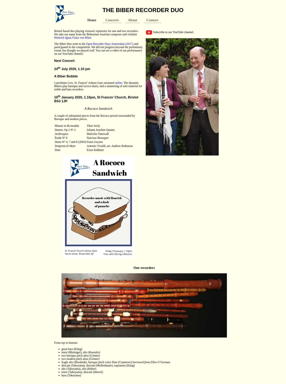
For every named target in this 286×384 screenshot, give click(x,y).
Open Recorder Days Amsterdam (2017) (109, 43)
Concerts (112, 20)
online (118, 82)
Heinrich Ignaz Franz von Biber (72, 37)
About (132, 20)
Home (91, 20)
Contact (152, 20)
